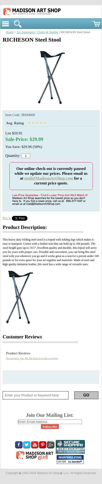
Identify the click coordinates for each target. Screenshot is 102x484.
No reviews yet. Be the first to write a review (32, 358)
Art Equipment (26, 32)
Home (10, 32)
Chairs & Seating (47, 32)
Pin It (7, 218)
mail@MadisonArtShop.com (48, 178)
